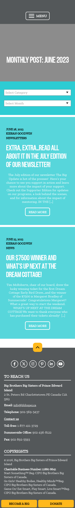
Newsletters (16, 138)
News (10, 248)
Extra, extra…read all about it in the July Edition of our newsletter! (36, 157)
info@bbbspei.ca (24, 405)
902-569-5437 (29, 412)
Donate (56, 504)
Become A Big (19, 504)
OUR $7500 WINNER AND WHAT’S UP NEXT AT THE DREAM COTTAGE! (31, 267)
